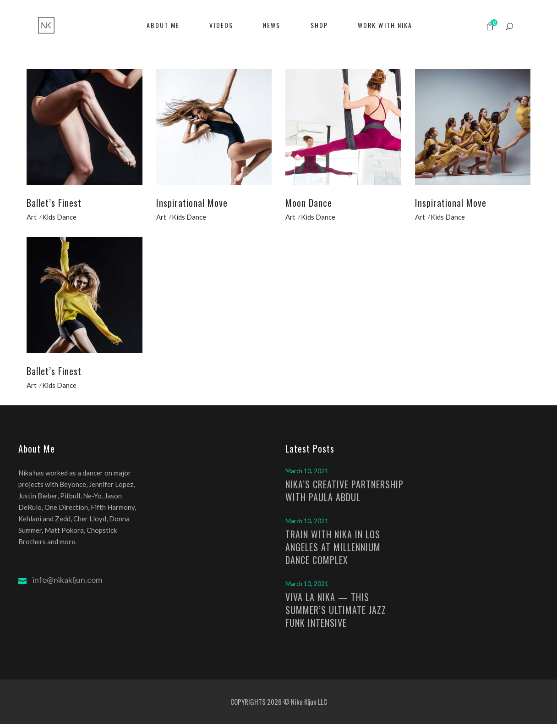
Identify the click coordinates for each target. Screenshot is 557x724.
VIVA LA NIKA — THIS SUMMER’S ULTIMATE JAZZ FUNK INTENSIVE (335, 610)
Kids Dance (59, 217)
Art (32, 217)
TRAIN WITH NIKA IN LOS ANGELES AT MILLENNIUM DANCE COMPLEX (333, 547)
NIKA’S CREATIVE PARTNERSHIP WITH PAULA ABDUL (344, 490)
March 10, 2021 (306, 471)
